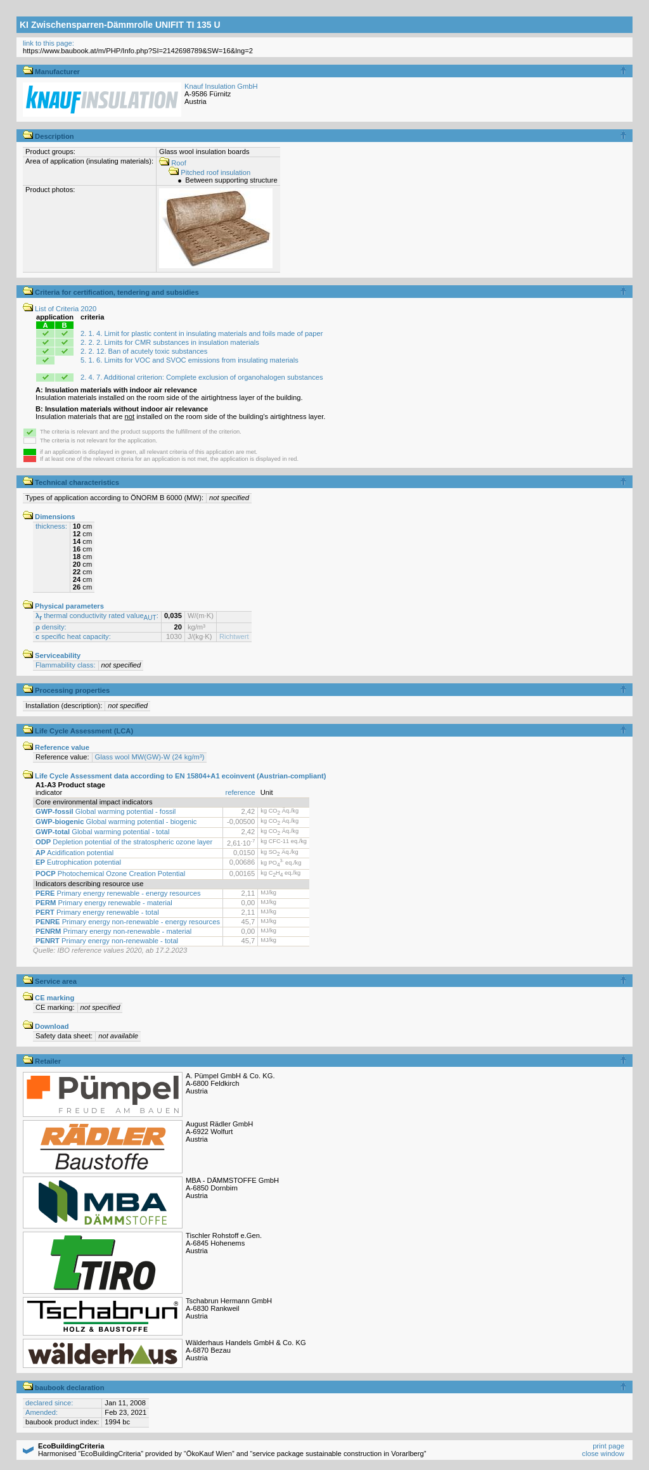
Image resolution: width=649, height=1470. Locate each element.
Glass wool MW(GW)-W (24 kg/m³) (150, 757)
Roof (172, 163)
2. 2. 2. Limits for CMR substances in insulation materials (169, 342)
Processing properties (66, 690)
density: (51, 627)
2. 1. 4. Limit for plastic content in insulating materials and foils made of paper (201, 333)
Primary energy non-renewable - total (106, 941)
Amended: (41, 1412)
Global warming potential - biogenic (115, 821)
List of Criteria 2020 (59, 309)
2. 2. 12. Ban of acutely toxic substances (143, 351)
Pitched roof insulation (209, 172)
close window (603, 1453)
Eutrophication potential (78, 862)
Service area (50, 981)
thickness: (51, 526)
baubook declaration (64, 1387)
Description (48, 136)
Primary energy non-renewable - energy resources (127, 921)
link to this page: (48, 43)
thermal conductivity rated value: (96, 615)
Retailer (42, 1061)
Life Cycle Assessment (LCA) (78, 731)
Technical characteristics (71, 482)
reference (240, 792)
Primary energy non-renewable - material (113, 931)
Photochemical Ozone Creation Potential (110, 873)
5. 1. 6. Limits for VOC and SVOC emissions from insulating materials (189, 360)
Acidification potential (74, 852)
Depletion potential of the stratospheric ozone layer (123, 842)
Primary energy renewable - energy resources (118, 893)
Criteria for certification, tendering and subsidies (111, 292)
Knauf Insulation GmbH (221, 86)
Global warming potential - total (102, 831)
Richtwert (234, 636)
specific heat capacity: (73, 636)
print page (608, 1446)
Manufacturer (51, 71)
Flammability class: (65, 665)
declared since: (49, 1403)
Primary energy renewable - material (103, 902)
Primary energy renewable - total (97, 912)
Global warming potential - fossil (105, 811)
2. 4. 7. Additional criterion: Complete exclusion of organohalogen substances (201, 377)
